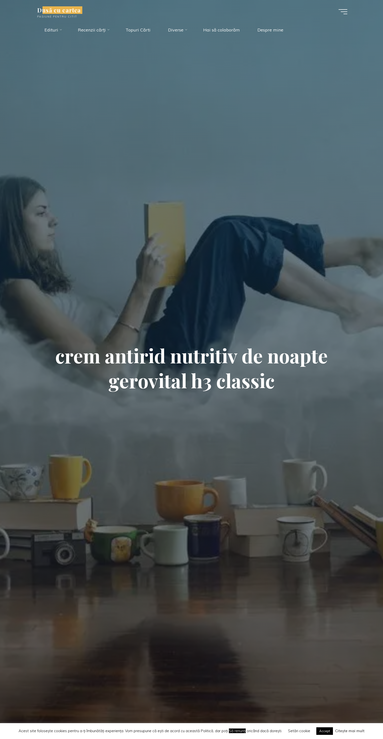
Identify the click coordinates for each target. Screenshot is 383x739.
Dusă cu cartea (59, 10)
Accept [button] (324, 731)
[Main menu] (343, 11)
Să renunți (237, 731)
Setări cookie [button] (299, 731)
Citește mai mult (349, 731)
